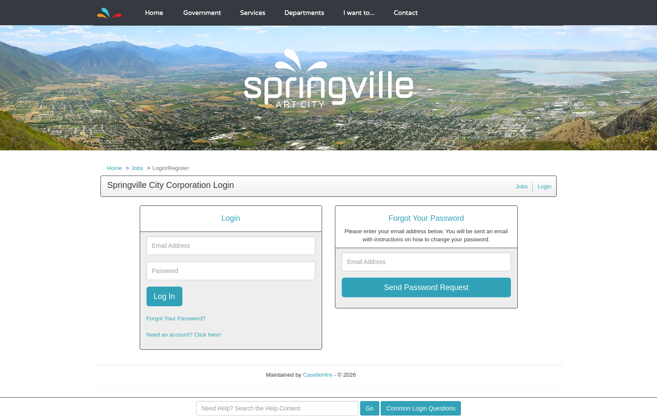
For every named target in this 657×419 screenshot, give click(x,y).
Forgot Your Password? (176, 318)
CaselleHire (317, 375)
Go (370, 408)
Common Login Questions (420, 408)
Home (114, 168)
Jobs (137, 168)
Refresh (381, 375)
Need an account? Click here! (184, 334)
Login (544, 186)
